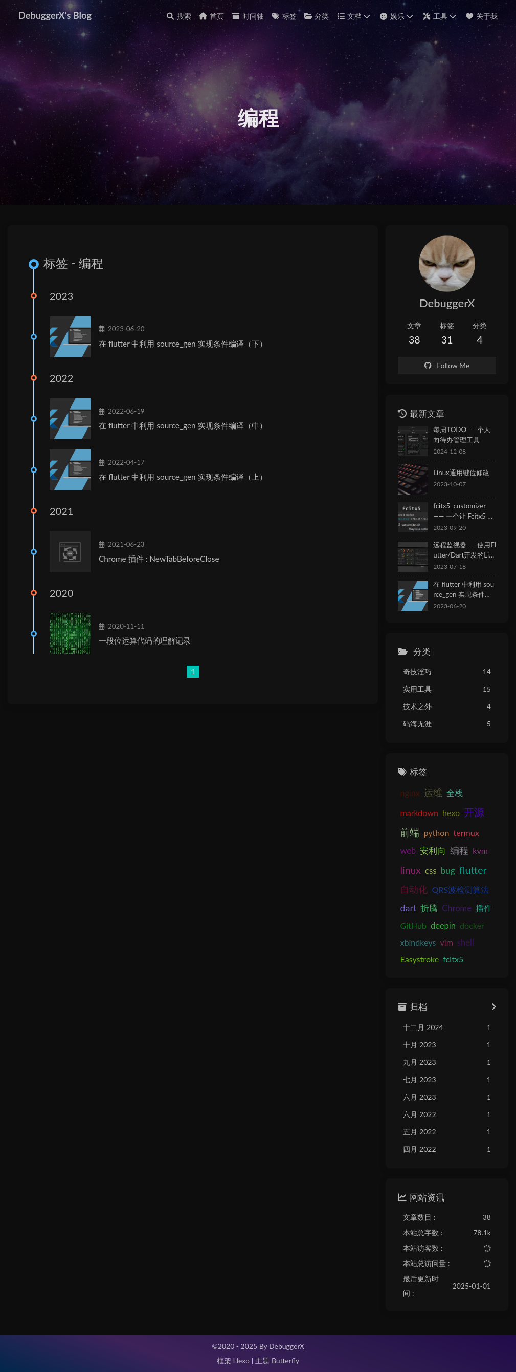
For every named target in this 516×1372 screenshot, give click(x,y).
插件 (484, 908)
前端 (409, 832)
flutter (473, 870)
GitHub (413, 925)
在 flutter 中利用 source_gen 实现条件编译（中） (183, 426)
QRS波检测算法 (460, 890)
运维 (433, 792)
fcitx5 (453, 959)
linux (410, 870)
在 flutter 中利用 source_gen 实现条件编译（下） (183, 343)
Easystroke (419, 959)
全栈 (454, 793)
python (436, 833)
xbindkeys (418, 942)
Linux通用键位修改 (461, 473)
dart (408, 908)
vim (446, 942)
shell (465, 942)
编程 (459, 851)
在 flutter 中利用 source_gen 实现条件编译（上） (183, 477)
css (431, 870)
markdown (419, 813)
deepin (443, 925)
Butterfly (285, 1360)
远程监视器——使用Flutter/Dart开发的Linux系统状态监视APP (464, 551)
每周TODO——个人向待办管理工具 (461, 435)
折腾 (429, 909)
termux (466, 833)
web (408, 851)
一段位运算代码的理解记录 (145, 641)
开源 (474, 812)
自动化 (414, 889)
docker (472, 925)
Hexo (241, 1360)
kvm (480, 851)
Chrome (457, 909)
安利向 (433, 851)
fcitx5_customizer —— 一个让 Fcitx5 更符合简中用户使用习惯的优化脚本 (463, 512)
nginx (409, 793)
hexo (451, 813)
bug (448, 870)
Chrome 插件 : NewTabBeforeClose (159, 559)
